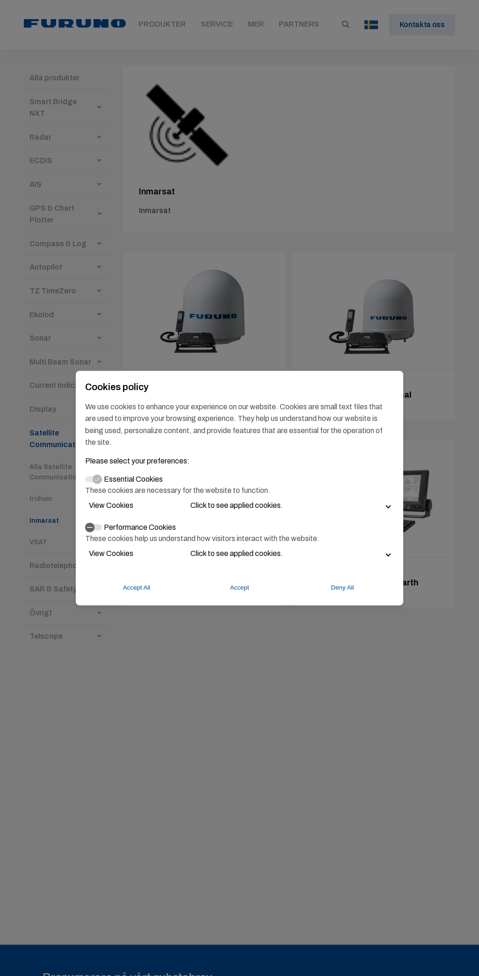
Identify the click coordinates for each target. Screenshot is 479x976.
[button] (239, 505)
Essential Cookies (133, 479)
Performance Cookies (140, 527)
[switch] (93, 527)
